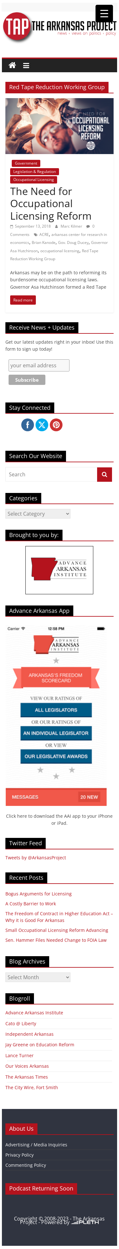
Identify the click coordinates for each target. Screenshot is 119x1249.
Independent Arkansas (29, 1034)
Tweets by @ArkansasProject (35, 858)
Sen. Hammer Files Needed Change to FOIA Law (56, 940)
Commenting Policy (25, 1165)
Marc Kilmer (72, 226)
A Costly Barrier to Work (30, 904)
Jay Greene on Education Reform (39, 1045)
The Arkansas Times (26, 1077)
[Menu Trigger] (104, 13)
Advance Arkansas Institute (34, 1013)
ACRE (44, 234)
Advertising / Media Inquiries (36, 1145)
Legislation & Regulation (34, 171)
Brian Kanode (44, 242)
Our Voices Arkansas (27, 1066)
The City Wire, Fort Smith (31, 1087)
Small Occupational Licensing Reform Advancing (56, 930)
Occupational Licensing (33, 179)
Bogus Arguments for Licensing (38, 894)
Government (26, 163)
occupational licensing (59, 251)
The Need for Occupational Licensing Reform (51, 203)
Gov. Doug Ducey (73, 242)
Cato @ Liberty (20, 1023)
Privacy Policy (19, 1155)
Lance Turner (19, 1055)
